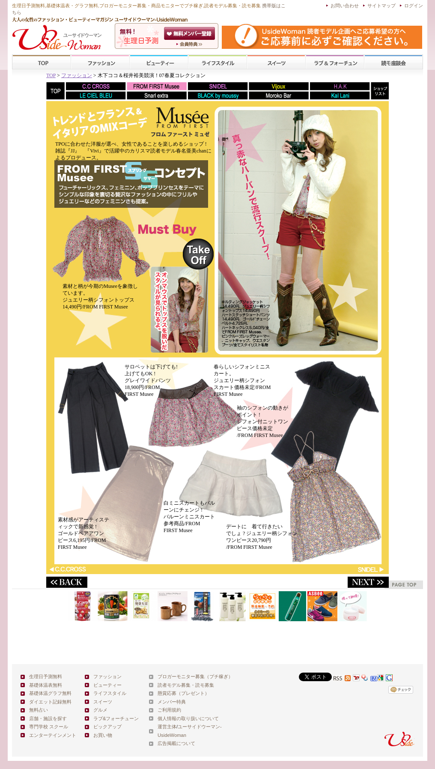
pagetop (403, 584)
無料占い (38, 709)
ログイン (413, 5)
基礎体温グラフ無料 (50, 693)
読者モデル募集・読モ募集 (186, 685)
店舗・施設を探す (48, 718)
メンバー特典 (172, 701)
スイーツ (276, 62)
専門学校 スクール (48, 726)
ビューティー (159, 62)
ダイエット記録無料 (50, 701)
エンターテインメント (52, 735)
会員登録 (190, 33)
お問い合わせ (345, 5)
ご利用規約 (169, 709)
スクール (393, 62)
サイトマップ (381, 5)
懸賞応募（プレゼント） (183, 693)
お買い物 (102, 735)
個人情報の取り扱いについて (188, 718)
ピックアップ (107, 726)
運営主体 (167, 726)
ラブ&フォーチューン (335, 62)
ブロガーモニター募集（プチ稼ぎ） (195, 676)
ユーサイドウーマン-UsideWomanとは (190, 44)
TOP (41, 62)
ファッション (100, 62)
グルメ (100, 709)
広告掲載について (176, 743)
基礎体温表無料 (45, 685)
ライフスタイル (217, 62)
